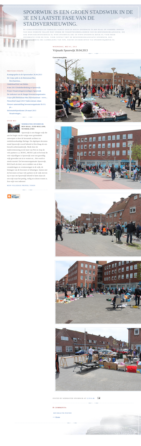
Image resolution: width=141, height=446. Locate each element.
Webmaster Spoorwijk (33, 124)
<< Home (56, 417)
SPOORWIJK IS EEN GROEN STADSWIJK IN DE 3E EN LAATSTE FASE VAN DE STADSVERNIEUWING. (78, 18)
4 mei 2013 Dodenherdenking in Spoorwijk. (24, 87)
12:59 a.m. (91, 398)
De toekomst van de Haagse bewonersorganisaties (26, 94)
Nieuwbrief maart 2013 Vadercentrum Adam (24, 101)
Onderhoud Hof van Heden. (17, 84)
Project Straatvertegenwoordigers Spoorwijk (24, 91)
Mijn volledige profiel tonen (21, 185)
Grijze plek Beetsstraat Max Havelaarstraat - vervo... (27, 97)
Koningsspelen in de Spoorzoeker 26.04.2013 (24, 74)
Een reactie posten (62, 413)
